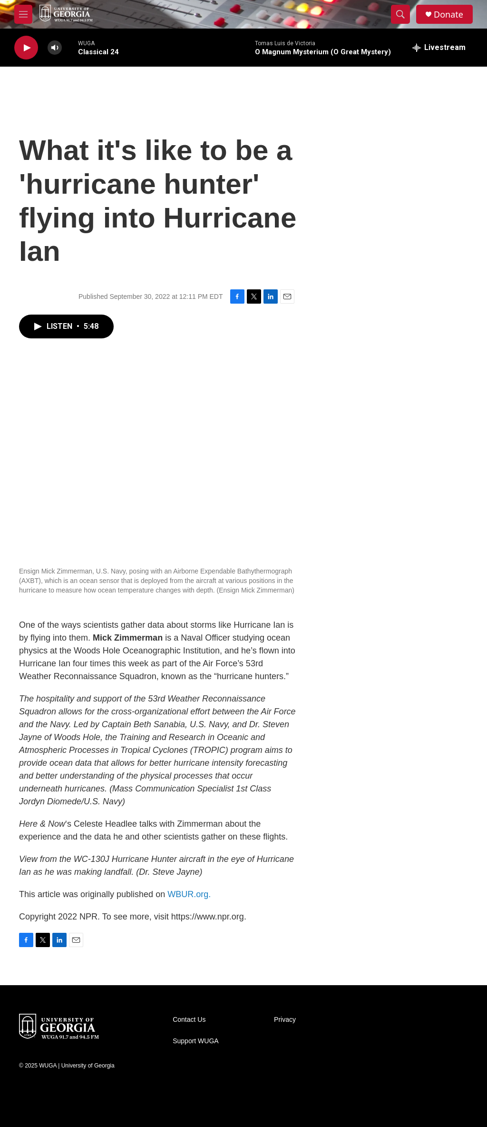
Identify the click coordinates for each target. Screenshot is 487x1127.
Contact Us (189, 1019)
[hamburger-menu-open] (23, 14)
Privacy (285, 1019)
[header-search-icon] (400, 14)
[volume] (55, 48)
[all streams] (439, 48)
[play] (26, 47)
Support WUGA (195, 1041)
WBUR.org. (189, 894)
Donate (448, 15)
